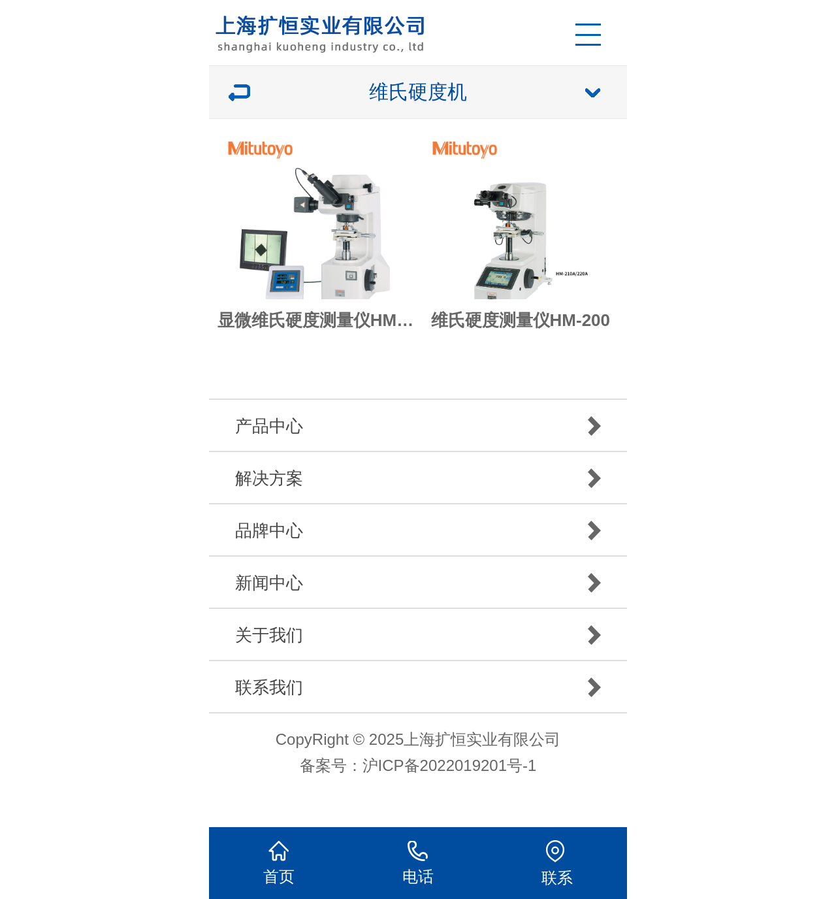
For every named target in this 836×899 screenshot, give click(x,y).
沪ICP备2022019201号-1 (449, 765)
